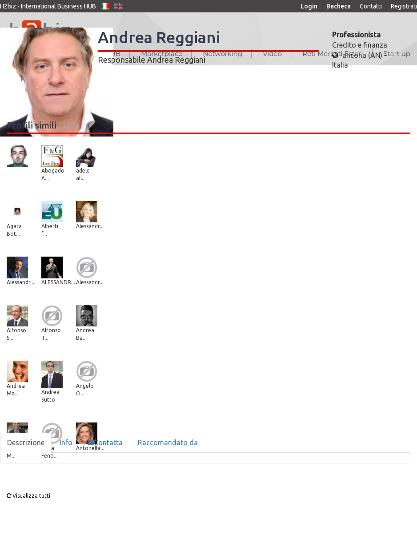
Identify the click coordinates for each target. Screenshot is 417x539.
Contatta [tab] (105, 442)
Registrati (404, 6)
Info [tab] (66, 442)
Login (309, 6)
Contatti (371, 6)
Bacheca (338, 6)
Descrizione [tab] (25, 442)
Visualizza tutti (28, 496)
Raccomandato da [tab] (168, 442)
